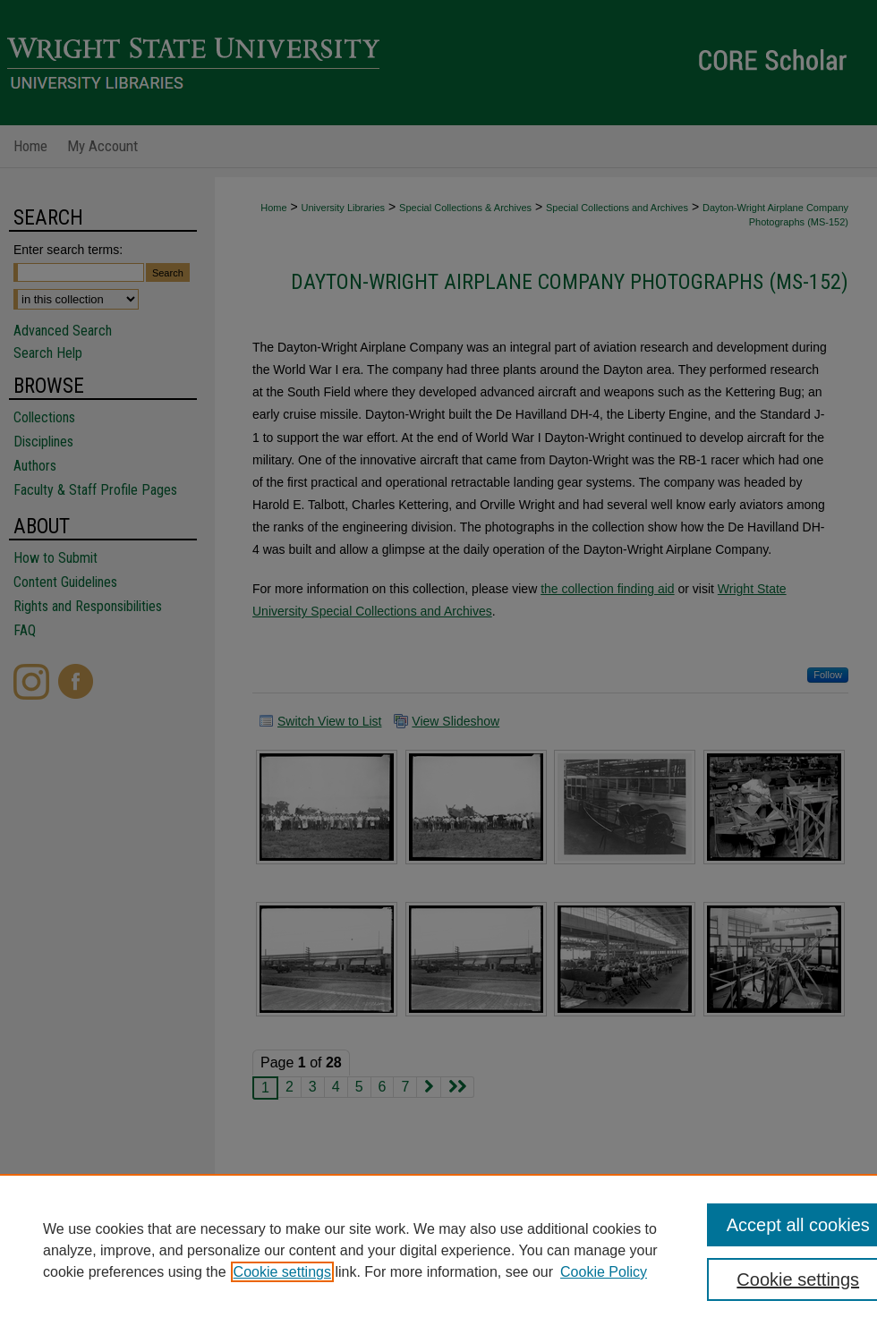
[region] (438, 1250)
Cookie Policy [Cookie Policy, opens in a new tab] (603, 1271)
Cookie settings (282, 1271)
